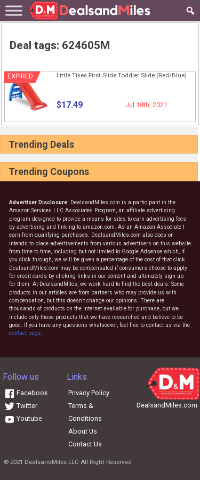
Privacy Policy (88, 393)
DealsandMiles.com (167, 405)
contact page (25, 333)
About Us (82, 431)
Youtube (23, 418)
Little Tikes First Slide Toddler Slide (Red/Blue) (122, 75)
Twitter (20, 406)
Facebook (25, 393)
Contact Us (85, 444)
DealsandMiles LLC (52, 462)
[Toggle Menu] (13, 10)
